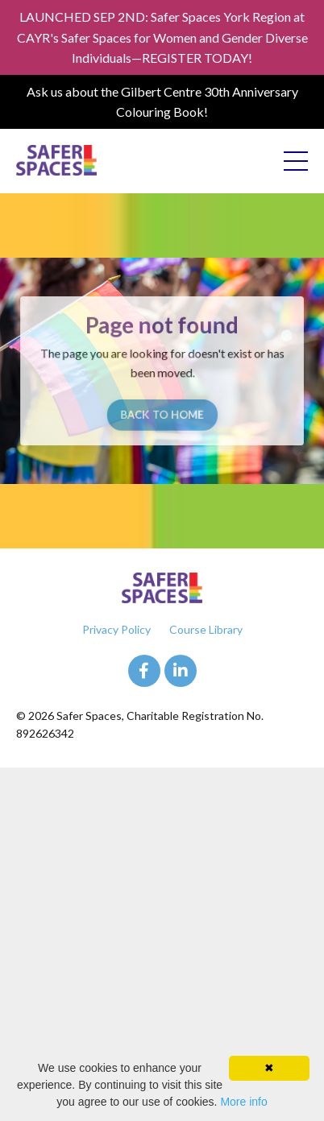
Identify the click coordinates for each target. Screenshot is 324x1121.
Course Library (206, 629)
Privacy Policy (116, 629)
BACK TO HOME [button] (161, 413)
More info (243, 1101)
